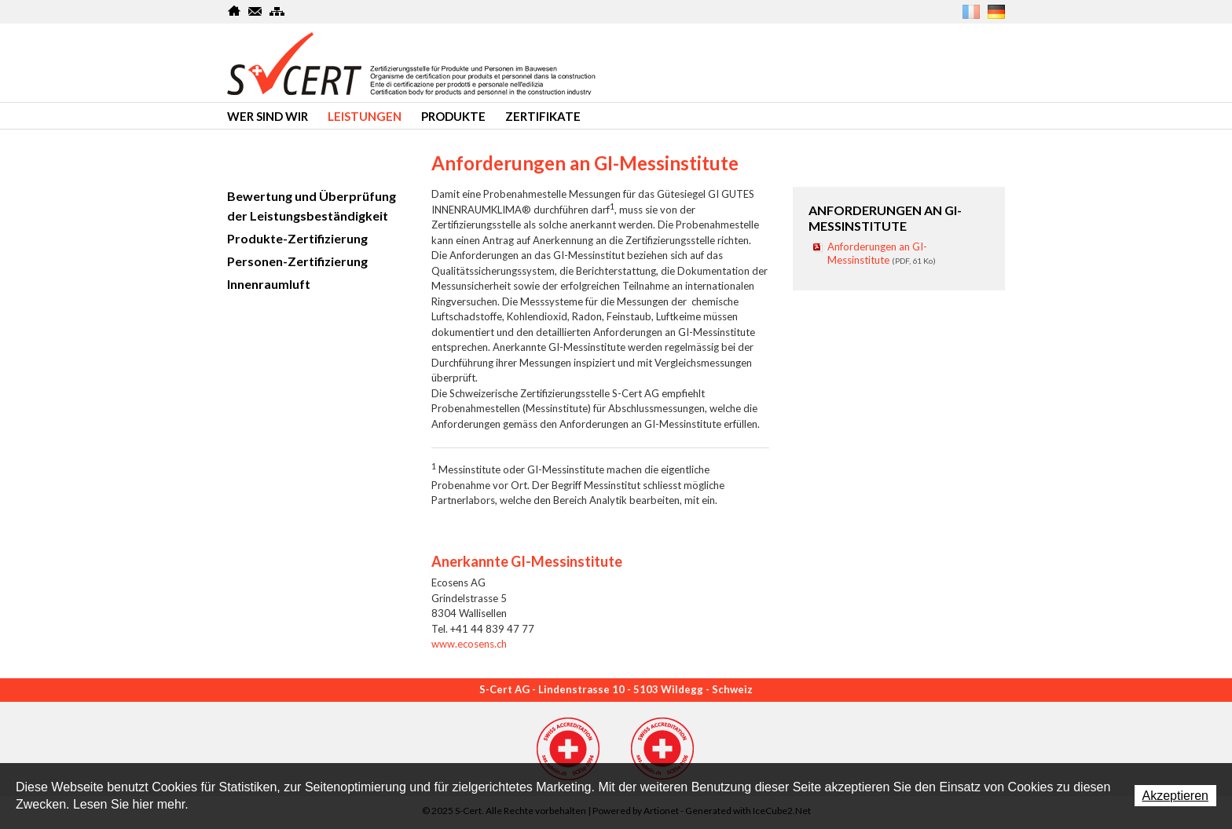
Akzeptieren (1175, 795)
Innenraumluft (268, 283)
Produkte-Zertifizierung (297, 238)
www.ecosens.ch (469, 643)
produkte (453, 116)
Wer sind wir (267, 116)
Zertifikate (543, 116)
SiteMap (277, 10)
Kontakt (255, 10)
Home (234, 10)
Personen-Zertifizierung (297, 261)
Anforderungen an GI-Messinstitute (881, 253)
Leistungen (365, 116)
